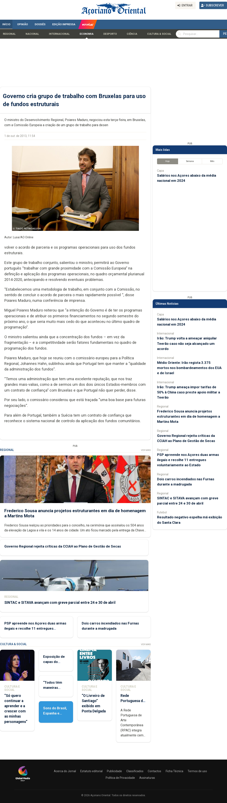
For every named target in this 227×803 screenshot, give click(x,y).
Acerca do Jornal (65, 771)
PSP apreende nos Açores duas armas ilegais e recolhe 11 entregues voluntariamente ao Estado (35, 628)
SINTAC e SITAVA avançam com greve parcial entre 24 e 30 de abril (60, 602)
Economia (86, 33)
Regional (9, 33)
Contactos (154, 771)
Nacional (32, 33)
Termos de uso (197, 771)
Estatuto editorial (91, 771)
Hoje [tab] (167, 161)
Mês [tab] (212, 161)
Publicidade (114, 771)
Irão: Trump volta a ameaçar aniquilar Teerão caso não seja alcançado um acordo (187, 343)
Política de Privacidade (120, 777)
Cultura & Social (159, 33)
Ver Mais (146, 450)
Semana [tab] (190, 161)
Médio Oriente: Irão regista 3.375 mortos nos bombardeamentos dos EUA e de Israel (189, 368)
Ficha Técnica (174, 771)
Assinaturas (147, 777)
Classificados (134, 771)
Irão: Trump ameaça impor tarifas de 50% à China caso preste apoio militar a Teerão (188, 392)
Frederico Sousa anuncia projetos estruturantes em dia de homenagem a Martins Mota (188, 416)
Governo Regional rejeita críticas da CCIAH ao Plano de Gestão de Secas (62, 546)
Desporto (110, 33)
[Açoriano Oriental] (22, 781)
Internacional (59, 33)
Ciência (132, 33)
